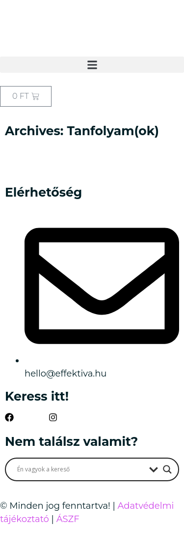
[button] (92, 65)
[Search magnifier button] (167, 469)
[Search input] (80, 469)
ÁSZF (67, 519)
